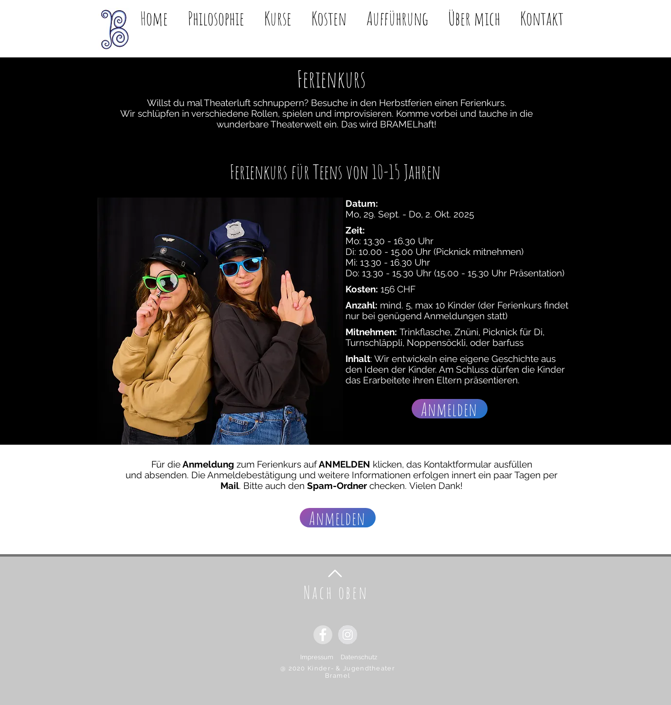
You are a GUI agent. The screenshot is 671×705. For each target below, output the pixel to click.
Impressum (320, 657)
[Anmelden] (450, 408)
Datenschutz (359, 657)
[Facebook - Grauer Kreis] (322, 634)
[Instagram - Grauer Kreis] (347, 634)
